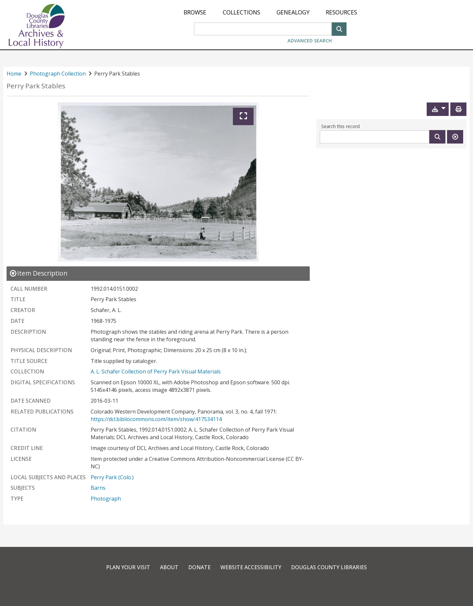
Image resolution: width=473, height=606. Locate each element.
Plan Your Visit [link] (128, 567)
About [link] (169, 567)
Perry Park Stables (36, 86)
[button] (438, 109)
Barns (98, 487)
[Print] (458, 109)
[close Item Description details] (38, 273)
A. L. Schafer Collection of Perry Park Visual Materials (156, 371)
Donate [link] (199, 567)
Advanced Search (309, 40)
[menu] (270, 12)
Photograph (106, 498)
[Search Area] (263, 28)
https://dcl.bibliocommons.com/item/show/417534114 (156, 419)
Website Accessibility (250, 567)
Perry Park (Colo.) (112, 477)
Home (14, 73)
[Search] (339, 28)
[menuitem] (194, 12)
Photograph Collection (58, 73)
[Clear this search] (455, 137)
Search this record (340, 126)
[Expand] (243, 116)
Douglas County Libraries (329, 567)
